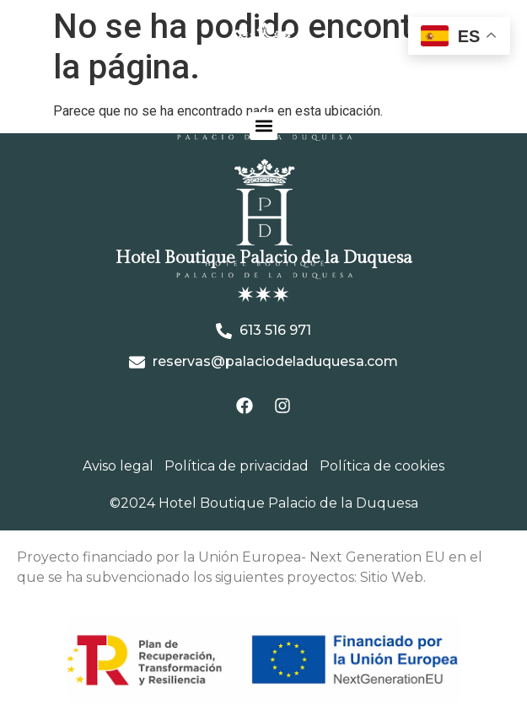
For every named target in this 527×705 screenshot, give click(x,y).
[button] (263, 126)
